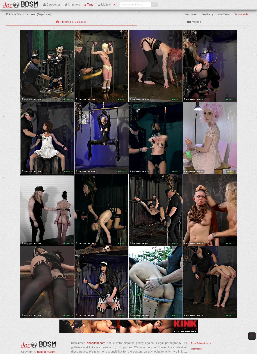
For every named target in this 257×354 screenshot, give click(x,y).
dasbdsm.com (46, 351)
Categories (52, 4)
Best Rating (208, 14)
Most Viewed (224, 14)
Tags (88, 4)
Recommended (242, 14)
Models (104, 4)
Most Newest (191, 14)
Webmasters (197, 349)
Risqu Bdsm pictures (201, 343)
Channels (72, 4)
